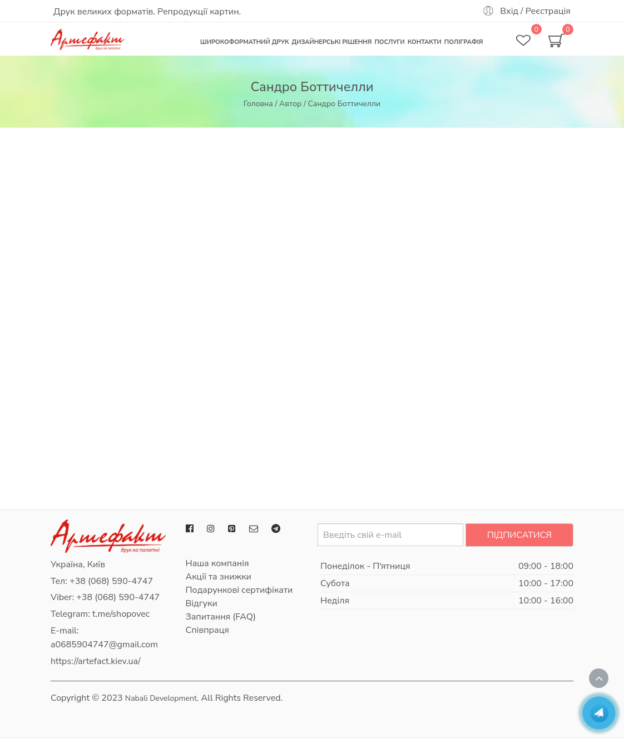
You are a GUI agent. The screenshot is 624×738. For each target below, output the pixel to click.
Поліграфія (463, 42)
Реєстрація (548, 11)
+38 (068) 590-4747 (111, 581)
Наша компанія (217, 563)
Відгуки (201, 603)
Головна (258, 103)
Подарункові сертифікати (239, 590)
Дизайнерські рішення (331, 42)
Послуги (389, 42)
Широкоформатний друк (244, 42)
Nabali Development (161, 698)
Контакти (425, 42)
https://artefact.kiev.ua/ (96, 661)
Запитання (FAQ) (221, 617)
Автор (290, 103)
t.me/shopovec (121, 614)
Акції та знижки (218, 577)
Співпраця (207, 630)
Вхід (509, 11)
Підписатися (519, 535)
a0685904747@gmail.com (104, 644)
